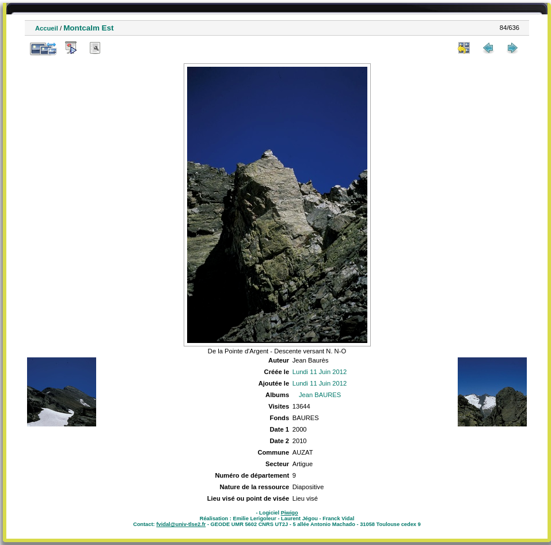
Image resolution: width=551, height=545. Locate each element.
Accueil (46, 28)
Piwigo (289, 513)
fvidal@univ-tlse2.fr (181, 524)
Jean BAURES (320, 394)
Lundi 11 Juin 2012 (319, 371)
